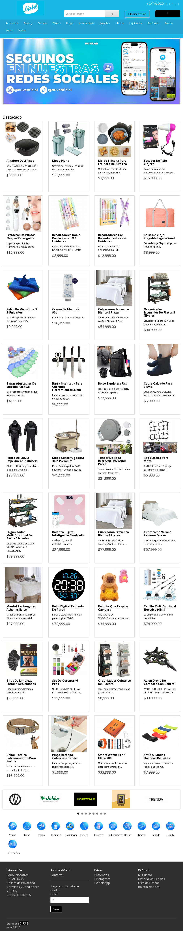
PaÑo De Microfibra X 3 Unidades (22, 310)
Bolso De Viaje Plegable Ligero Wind (159, 236)
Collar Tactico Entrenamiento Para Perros (21, 758)
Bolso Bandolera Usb (113, 383)
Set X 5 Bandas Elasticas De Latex (157, 756)
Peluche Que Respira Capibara (113, 608)
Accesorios (12, 23)
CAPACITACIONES (19, 895)
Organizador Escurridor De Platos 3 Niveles (159, 312)
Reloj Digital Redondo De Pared (68, 608)
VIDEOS (12, 891)
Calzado (42, 23)
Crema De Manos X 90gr (65, 310)
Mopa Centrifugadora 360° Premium (68, 459)
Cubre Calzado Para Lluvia (158, 385)
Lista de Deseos (148, 883)
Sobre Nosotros (18, 875)
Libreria (119, 23)
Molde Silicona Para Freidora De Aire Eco (112, 162)
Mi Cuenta (145, 875)
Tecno (9, 30)
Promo (169, 23)
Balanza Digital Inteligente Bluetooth (68, 533)
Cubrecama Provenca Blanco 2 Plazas (113, 533)
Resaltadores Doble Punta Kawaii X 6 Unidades (66, 238)
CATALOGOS (15, 879)
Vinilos (22, 30)
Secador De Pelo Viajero (155, 162)
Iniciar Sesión (137, 14)
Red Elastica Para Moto (156, 459)
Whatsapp (102, 883)
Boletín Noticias (149, 887)
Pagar (56, 909)
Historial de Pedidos (151, 879)
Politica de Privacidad (21, 883)
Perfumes (153, 23)
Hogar (69, 23)
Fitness (56, 23)
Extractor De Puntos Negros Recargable (21, 236)
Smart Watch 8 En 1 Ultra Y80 (112, 756)
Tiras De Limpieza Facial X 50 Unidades (21, 682)
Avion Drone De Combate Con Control (159, 682)
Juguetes (105, 23)
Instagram (102, 879)
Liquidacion (136, 23)
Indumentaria (86, 23)
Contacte (56, 875)
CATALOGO (155, 4)
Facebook (101, 875)
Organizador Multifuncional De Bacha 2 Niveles (20, 535)
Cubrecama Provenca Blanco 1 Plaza (113, 310)
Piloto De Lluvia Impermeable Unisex (22, 459)
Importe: (54, 894)
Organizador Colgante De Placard (114, 682)
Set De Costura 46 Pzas (65, 682)
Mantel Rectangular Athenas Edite (21, 608)
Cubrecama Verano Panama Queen (157, 533)
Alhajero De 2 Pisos (20, 161)
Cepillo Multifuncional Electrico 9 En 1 (160, 608)
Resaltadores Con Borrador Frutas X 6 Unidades (112, 238)
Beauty (28, 23)
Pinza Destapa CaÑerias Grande (64, 756)
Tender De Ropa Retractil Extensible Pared (112, 461)
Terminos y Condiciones (23, 887)
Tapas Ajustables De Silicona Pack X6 (21, 385)
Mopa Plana (60, 161)
